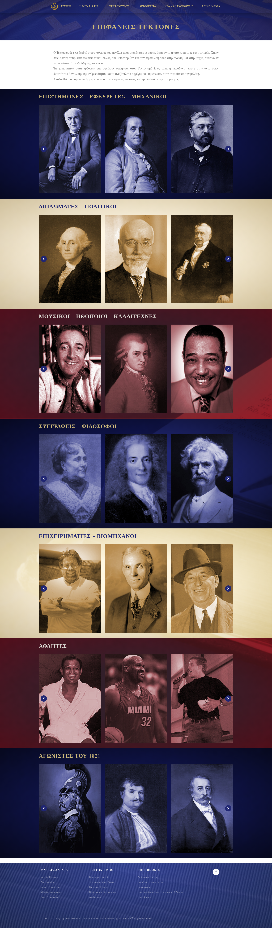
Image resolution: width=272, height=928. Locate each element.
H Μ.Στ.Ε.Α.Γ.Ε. (90, 6)
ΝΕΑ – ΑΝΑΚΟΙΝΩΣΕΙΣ (179, 6)
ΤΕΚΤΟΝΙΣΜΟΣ (120, 6)
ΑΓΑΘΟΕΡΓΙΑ (147, 6)
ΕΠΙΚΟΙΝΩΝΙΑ (212, 6)
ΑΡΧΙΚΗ (66, 6)
